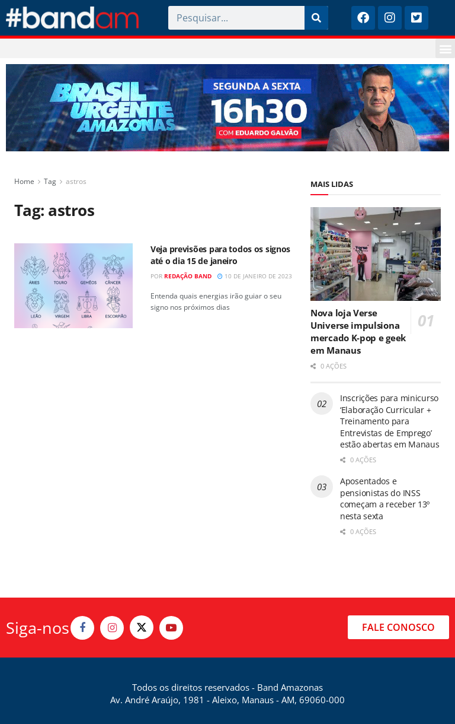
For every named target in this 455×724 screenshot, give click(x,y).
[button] (445, 48)
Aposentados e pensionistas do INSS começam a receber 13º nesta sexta (385, 498)
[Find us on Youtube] (171, 628)
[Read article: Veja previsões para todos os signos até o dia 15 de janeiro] (73, 285)
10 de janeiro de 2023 (254, 276)
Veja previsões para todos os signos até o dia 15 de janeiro (220, 254)
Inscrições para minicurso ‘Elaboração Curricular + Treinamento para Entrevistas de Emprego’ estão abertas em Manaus (390, 421)
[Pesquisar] (316, 18)
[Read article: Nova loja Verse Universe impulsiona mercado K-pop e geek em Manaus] (375, 253)
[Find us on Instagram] (112, 628)
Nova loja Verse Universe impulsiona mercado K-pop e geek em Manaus (358, 331)
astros (76, 181)
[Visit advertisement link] (227, 107)
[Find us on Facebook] (82, 628)
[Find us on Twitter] (141, 627)
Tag (50, 181)
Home (24, 181)
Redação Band (188, 276)
